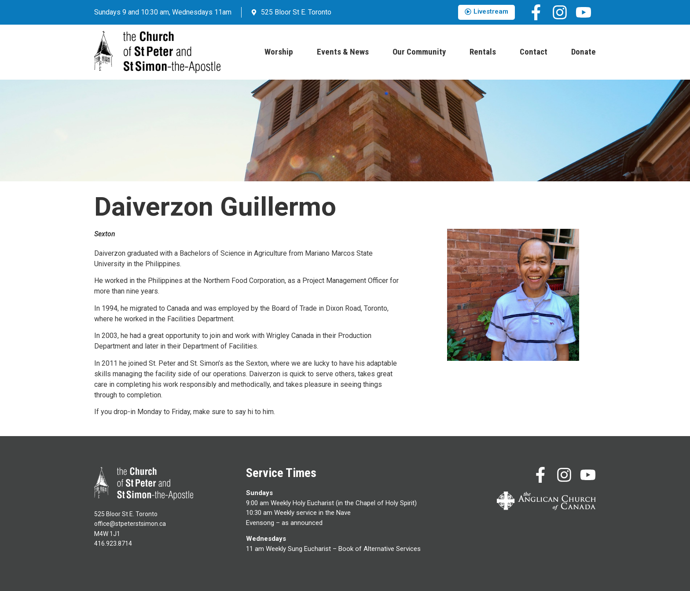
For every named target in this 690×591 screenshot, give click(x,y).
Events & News (343, 52)
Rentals (483, 52)
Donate (583, 52)
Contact (533, 52)
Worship (278, 52)
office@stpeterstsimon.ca (130, 523)
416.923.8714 (113, 543)
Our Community (419, 52)
